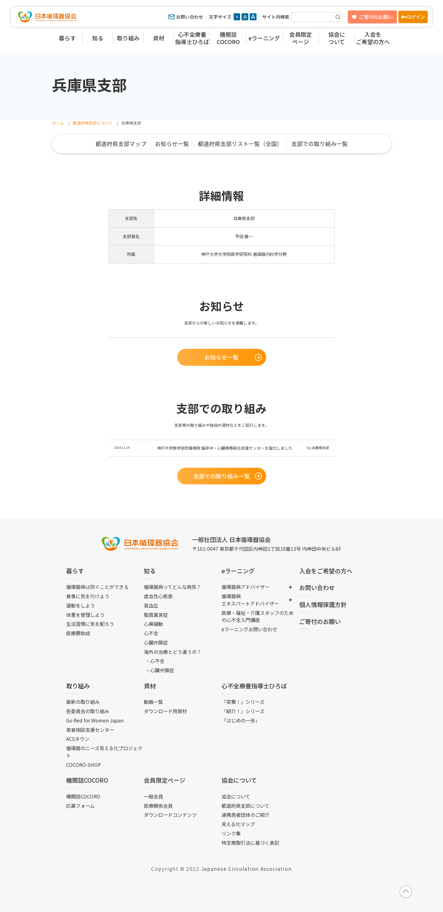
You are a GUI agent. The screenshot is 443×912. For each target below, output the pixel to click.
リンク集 (231, 833)
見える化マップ (238, 824)
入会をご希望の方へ (326, 571)
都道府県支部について (245, 805)
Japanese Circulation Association (246, 868)
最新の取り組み (83, 701)
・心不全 (154, 660)
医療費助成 (78, 633)
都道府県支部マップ (120, 144)
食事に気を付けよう (87, 596)
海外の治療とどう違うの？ (172, 651)
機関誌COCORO (87, 780)
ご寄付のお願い (376, 16)
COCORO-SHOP (83, 764)
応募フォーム (80, 805)
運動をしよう (80, 605)
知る (150, 571)
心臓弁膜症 (156, 642)
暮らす (75, 571)
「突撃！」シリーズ (243, 701)
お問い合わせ (189, 17)
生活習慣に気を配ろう (90, 623)
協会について (239, 780)
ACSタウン (77, 738)
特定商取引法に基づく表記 (250, 842)
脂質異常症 (156, 614)
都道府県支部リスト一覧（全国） (240, 144)
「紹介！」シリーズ (243, 711)
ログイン (416, 17)
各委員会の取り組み (87, 711)
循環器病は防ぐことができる (97, 586)
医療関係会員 (158, 805)
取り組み (78, 686)
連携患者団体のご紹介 (246, 814)
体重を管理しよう (85, 614)
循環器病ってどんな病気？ (172, 586)
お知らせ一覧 (172, 144)
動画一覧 (153, 701)
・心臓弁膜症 (159, 670)
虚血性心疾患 (158, 596)
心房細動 (153, 623)
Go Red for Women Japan (95, 720)
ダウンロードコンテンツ (170, 814)
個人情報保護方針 (323, 604)
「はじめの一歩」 (241, 720)
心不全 (151, 633)
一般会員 (153, 796)
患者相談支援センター (90, 729)
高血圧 (151, 605)
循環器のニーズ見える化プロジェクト (104, 752)
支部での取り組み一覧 (319, 144)
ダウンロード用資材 (165, 711)
